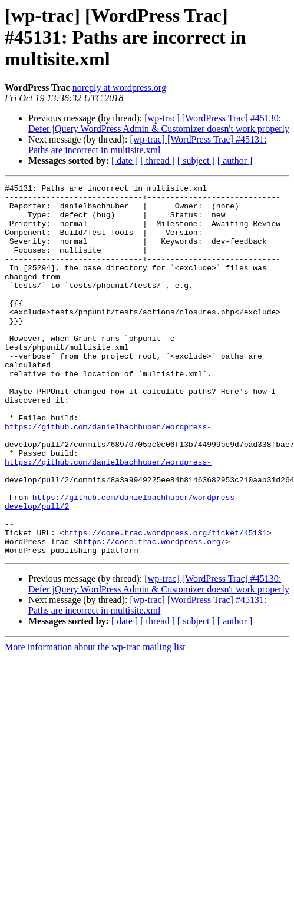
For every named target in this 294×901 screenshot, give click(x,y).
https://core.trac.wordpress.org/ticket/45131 (165, 603)
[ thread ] (157, 160)
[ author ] (235, 160)
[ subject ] (196, 160)
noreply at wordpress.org (119, 87)
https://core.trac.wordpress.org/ (152, 613)
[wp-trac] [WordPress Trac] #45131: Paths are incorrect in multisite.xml (147, 144)
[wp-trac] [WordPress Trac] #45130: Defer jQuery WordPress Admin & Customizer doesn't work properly (158, 123)
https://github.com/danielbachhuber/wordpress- (108, 476)
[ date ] (124, 160)
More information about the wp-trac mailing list (95, 721)
